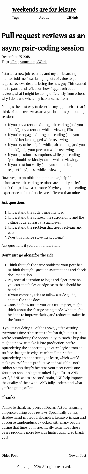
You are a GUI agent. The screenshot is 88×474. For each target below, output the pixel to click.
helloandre (44, 417)
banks (72, 412)
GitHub (72, 17)
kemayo (61, 417)
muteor (29, 417)
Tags (15, 17)
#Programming (22, 62)
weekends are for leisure (44, 9)
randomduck (27, 422)
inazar (74, 417)
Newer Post (77, 455)
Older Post (10, 455)
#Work (41, 62)
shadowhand (12, 417)
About (44, 17)
